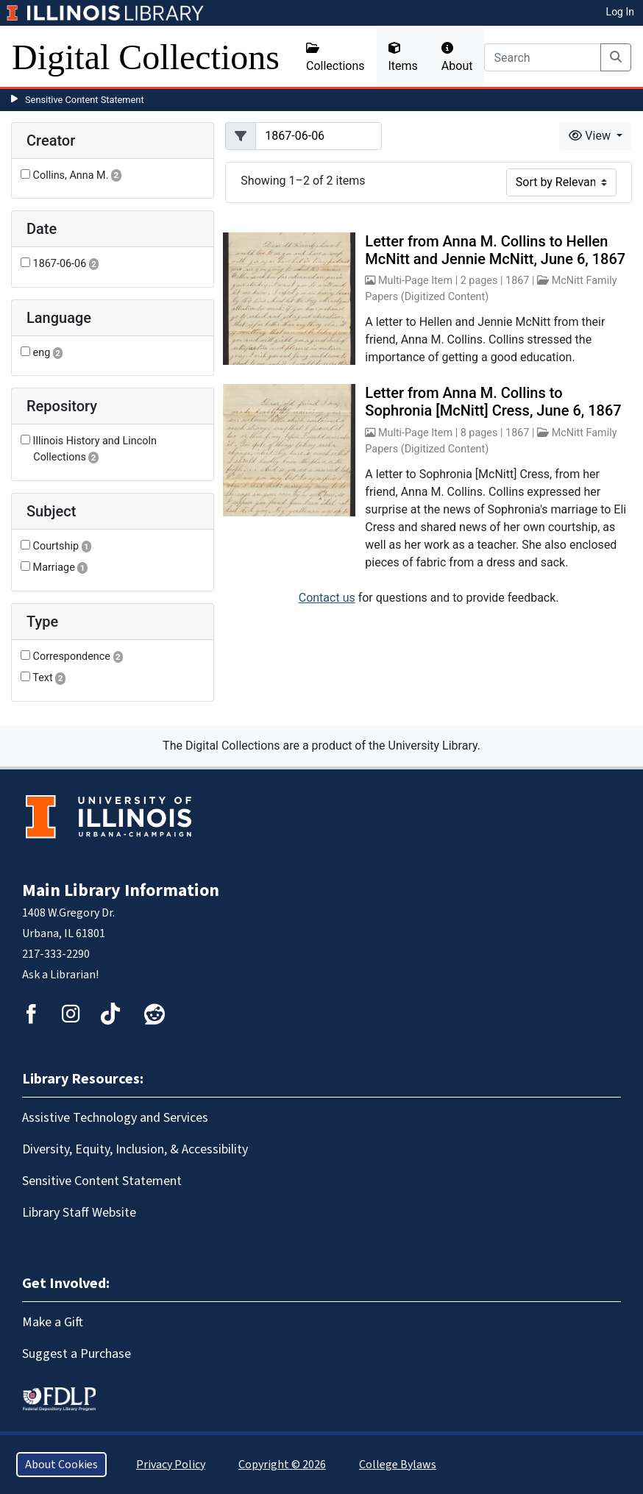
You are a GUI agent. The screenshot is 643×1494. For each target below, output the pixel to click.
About (457, 57)
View (591, 136)
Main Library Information (120, 890)
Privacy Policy (170, 1464)
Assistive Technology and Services (115, 1118)
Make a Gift (52, 1322)
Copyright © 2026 (282, 1464)
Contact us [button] (327, 598)
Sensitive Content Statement (84, 99)
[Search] (542, 57)
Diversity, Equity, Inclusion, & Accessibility (135, 1149)
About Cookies (61, 1464)
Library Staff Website (79, 1212)
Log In (620, 12)
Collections (335, 57)
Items (403, 57)
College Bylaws (397, 1464)
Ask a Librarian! (60, 975)
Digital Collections (146, 57)
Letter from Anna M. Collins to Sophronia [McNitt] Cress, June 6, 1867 (493, 401)
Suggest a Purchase (76, 1354)
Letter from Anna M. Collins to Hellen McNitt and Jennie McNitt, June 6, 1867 (495, 250)
